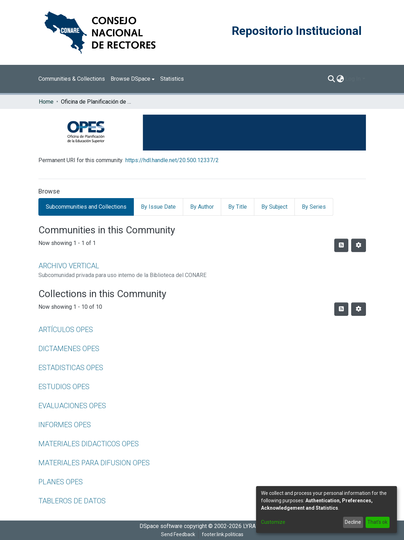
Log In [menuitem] (353, 78)
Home (46, 101)
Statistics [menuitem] (172, 78)
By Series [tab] (314, 206)
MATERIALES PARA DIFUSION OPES (94, 463)
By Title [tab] (237, 206)
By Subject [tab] (274, 206)
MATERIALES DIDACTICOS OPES (88, 444)
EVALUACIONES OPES (72, 405)
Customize (273, 522)
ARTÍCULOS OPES (65, 329)
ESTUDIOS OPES (63, 386)
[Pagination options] (358, 245)
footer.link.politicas (222, 534)
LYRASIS (254, 526)
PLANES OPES (60, 482)
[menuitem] (133, 79)
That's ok (377, 522)
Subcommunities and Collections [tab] (86, 206)
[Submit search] (331, 79)
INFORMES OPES (64, 425)
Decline (353, 522)
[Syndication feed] (341, 245)
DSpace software (160, 526)
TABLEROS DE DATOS (72, 501)
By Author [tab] (202, 206)
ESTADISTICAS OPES (70, 367)
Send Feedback (178, 534)
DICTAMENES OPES (68, 348)
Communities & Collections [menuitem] (71, 78)
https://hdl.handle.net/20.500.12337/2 (172, 160)
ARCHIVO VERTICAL (68, 266)
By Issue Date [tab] (158, 206)
